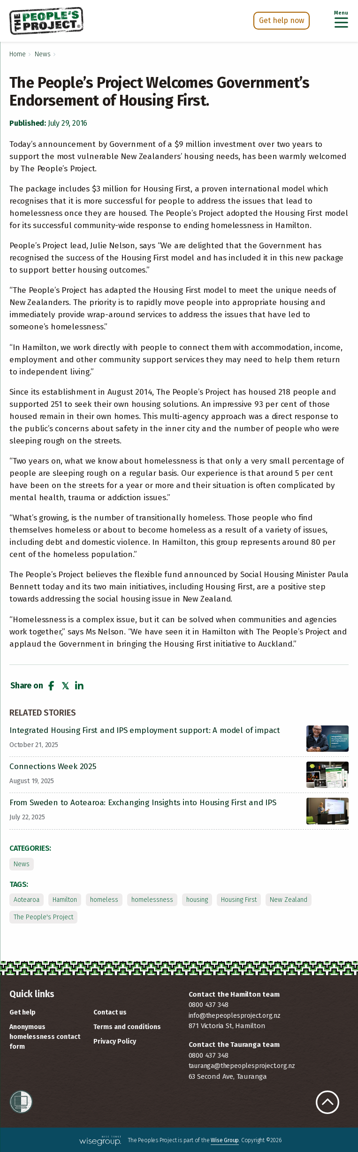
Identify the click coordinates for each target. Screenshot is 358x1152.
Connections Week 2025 (52, 766)
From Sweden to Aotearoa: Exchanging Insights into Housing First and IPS (142, 803)
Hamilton (65, 900)
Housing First (239, 900)
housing (197, 900)
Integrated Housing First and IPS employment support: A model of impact (144, 730)
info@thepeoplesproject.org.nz (235, 1016)
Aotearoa (26, 900)
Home (17, 54)
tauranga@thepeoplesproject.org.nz (242, 1066)
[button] (51, 686)
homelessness (152, 900)
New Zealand (288, 900)
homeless (104, 900)
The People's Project (43, 917)
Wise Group (225, 1140)
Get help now (281, 20)
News (43, 54)
